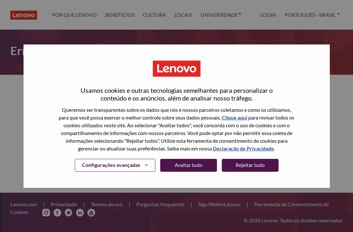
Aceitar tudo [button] (188, 165)
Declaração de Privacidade (243, 148)
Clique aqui (234, 117)
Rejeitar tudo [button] (250, 165)
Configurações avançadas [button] (111, 165)
